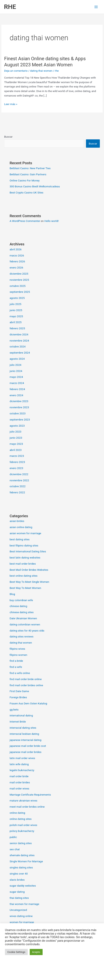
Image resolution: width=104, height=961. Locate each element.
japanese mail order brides (25, 752)
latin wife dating (19, 764)
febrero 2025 (17, 328)
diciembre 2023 (19, 401)
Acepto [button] (36, 952)
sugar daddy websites (23, 885)
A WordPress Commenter (25, 220)
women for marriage (22, 922)
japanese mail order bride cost (28, 745)
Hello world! (51, 220)
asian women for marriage (25, 533)
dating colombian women (25, 624)
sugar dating (17, 891)
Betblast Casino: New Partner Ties (30, 168)
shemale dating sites (22, 855)
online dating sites (20, 818)
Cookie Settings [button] (16, 952)
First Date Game (19, 691)
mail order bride (19, 776)
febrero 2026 (17, 261)
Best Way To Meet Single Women (29, 581)
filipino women (18, 654)
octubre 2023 (18, 413)
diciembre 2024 (19, 334)
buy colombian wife (21, 600)
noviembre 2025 (19, 279)
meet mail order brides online (27, 806)
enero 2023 (16, 468)
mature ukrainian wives (23, 800)
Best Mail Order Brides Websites (29, 569)
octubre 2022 (18, 486)
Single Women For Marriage (26, 861)
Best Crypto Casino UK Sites (26, 192)
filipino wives (17, 648)
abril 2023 (16, 449)
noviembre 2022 (19, 480)
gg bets (14, 709)
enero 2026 (16, 267)
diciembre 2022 (19, 474)
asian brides (17, 521)
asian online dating (21, 527)
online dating (17, 812)
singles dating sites (21, 867)
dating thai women (41, 70)
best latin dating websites (25, 557)
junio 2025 (16, 310)
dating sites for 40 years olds (27, 630)
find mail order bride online (26, 679)
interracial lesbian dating (24, 733)
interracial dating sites (23, 727)
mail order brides (20, 782)
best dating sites (20, 539)
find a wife (16, 666)
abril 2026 (16, 249)
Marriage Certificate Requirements (30, 794)
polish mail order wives (23, 825)
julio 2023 (15, 431)
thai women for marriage (24, 904)
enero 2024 (16, 395)
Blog (12, 594)
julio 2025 (15, 304)
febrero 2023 (17, 462)
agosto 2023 (17, 425)
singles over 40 (19, 873)
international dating (21, 715)
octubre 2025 (18, 285)
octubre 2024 (18, 346)
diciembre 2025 (19, 273)
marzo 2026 (17, 255)
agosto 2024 (17, 358)
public (13, 837)
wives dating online (21, 916)
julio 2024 (15, 364)
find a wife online (20, 673)
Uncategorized (18, 909)
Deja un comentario (16, 70)
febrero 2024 (17, 389)
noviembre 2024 (19, 340)
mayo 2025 (16, 316)
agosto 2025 (17, 297)
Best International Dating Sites (28, 551)
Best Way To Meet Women (25, 587)
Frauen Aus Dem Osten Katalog (28, 703)
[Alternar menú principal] (96, 7)
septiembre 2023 (20, 419)
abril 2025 (16, 322)
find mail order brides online (26, 685)
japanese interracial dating (25, 739)
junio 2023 (16, 437)
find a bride (16, 660)
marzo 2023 (17, 455)
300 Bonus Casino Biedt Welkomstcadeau (35, 186)
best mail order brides (23, 563)
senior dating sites (21, 843)
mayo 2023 (16, 443)
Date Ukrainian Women (23, 618)
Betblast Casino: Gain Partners (28, 174)
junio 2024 (16, 371)
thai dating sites (19, 897)
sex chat (15, 849)
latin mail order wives (22, 758)
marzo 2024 (17, 383)
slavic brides (17, 879)
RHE (10, 6)
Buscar (8, 136)
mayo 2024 (16, 376)
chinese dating (18, 606)
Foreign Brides (18, 697)
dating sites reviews (21, 636)
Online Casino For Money (24, 180)
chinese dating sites (21, 612)
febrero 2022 (17, 492)
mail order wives (19, 788)
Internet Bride (18, 721)
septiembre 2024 (20, 352)
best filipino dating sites (24, 545)
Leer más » (10, 104)
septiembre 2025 (20, 291)
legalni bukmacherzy (22, 770)
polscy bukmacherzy (22, 830)
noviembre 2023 (19, 407)
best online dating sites (23, 575)
